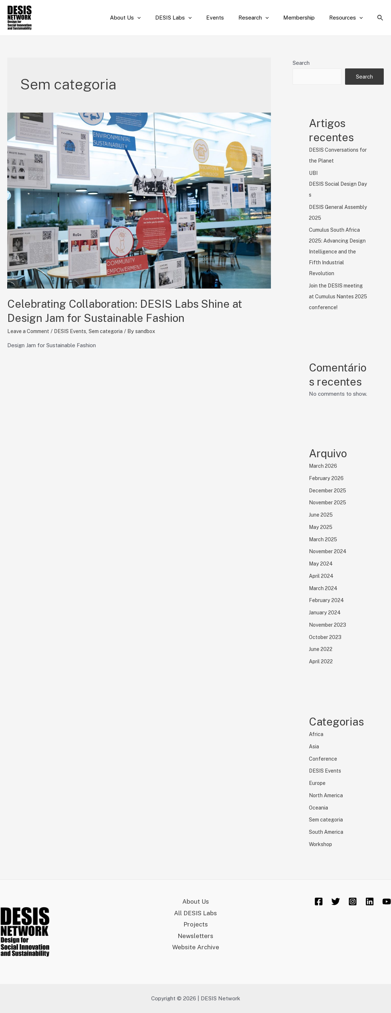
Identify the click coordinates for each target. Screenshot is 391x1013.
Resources (348, 17)
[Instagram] (352, 901)
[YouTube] (386, 901)
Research (262, 17)
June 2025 (322, 515)
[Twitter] (335, 901)
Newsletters (195, 938)
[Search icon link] (380, 17)
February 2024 (327, 600)
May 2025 (322, 527)
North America (327, 795)
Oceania (319, 807)
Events (228, 17)
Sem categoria (113, 331)
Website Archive (195, 950)
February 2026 (327, 478)
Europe (318, 783)
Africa (316, 734)
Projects (195, 926)
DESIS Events (75, 331)
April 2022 (322, 661)
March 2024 (324, 588)
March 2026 (324, 466)
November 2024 (329, 551)
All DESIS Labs (195, 914)
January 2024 (325, 612)
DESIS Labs (189, 17)
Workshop (321, 844)
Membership (304, 17)
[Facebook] (318, 901)
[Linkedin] (369, 901)
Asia (314, 746)
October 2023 (326, 637)
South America (327, 832)
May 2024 (322, 563)
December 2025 (329, 490)
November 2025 (329, 502)
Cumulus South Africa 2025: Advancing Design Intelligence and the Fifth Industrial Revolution (337, 251)
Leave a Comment (30, 331)
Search (301, 63)
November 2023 (329, 625)
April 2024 (322, 576)
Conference (324, 759)
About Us (145, 17)
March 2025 (324, 539)
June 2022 (322, 649)
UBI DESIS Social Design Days (337, 184)
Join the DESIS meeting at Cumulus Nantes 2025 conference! (338, 296)
